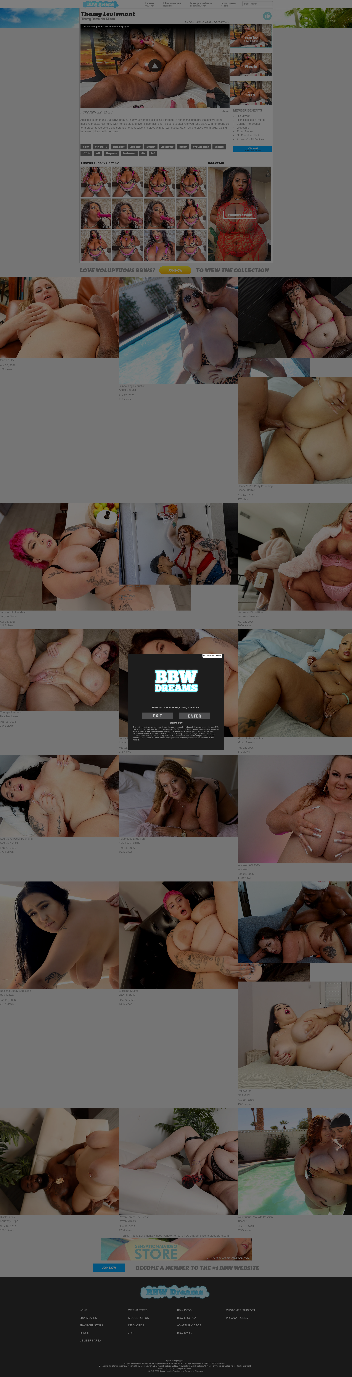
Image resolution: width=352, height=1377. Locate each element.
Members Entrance (212, 656)
